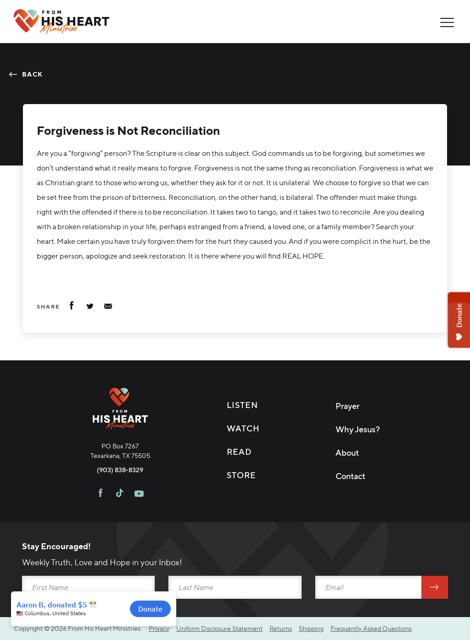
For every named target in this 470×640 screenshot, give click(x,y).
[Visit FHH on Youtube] (139, 494)
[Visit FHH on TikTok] (119, 494)
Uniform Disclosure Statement (219, 628)
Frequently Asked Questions (371, 628)
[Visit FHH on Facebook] (100, 494)
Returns (280, 628)
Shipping (311, 628)
